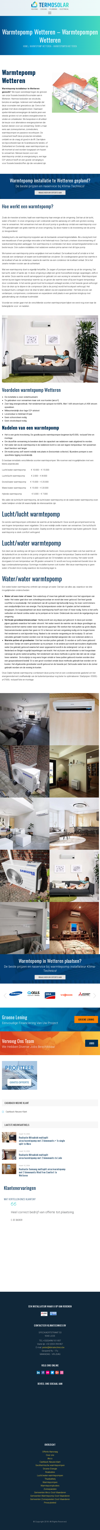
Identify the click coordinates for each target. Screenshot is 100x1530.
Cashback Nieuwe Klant (16, 1111)
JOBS (91, 1043)
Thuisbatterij (50, 1479)
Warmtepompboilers (50, 1485)
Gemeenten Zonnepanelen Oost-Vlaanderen (50, 1499)
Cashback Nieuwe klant (50, 1462)
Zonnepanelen (50, 1489)
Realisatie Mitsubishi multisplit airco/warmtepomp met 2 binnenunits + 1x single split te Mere (42, 1140)
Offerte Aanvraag (50, 1451)
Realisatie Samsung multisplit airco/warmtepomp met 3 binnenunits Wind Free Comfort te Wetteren (42, 1172)
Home (25, 46)
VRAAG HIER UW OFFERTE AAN (50, 192)
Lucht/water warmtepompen (50, 1475)
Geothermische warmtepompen (50, 1465)
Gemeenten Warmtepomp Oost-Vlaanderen (50, 1495)
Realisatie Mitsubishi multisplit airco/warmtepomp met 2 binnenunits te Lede (40, 1156)
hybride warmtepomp (23, 673)
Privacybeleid (50, 1502)
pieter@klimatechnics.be (53, 1347)
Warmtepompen (50, 1482)
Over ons (50, 1455)
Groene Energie (50, 1468)
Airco (50, 1458)
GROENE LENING (86, 1019)
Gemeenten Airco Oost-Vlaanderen (50, 1492)
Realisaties (50, 1472)
